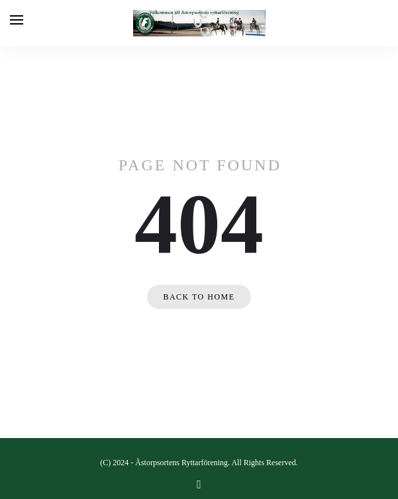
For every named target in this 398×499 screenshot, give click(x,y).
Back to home (198, 297)
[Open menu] (16, 20)
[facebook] (199, 484)
